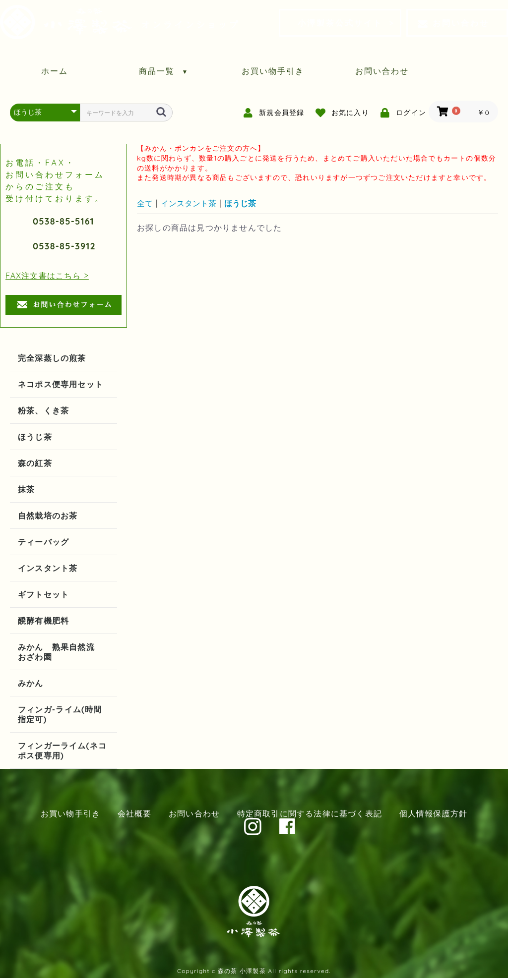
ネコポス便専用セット (60, 384)
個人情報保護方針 (433, 813)
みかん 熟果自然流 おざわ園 (60, 652)
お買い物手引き (273, 71)
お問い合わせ (453, 23)
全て (145, 203)
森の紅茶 (35, 463)
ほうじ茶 (35, 437)
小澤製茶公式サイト (340, 23)
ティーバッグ (43, 542)
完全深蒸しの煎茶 (52, 358)
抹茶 (26, 489)
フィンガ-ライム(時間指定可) (60, 714)
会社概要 (135, 813)
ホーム (54, 71)
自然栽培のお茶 (47, 515)
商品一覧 (164, 71)
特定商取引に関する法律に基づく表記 (309, 813)
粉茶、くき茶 (43, 410)
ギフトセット (43, 594)
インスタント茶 (47, 568)
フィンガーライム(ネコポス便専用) (62, 750)
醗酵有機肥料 (43, 621)
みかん (31, 683)
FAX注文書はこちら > (47, 275)
